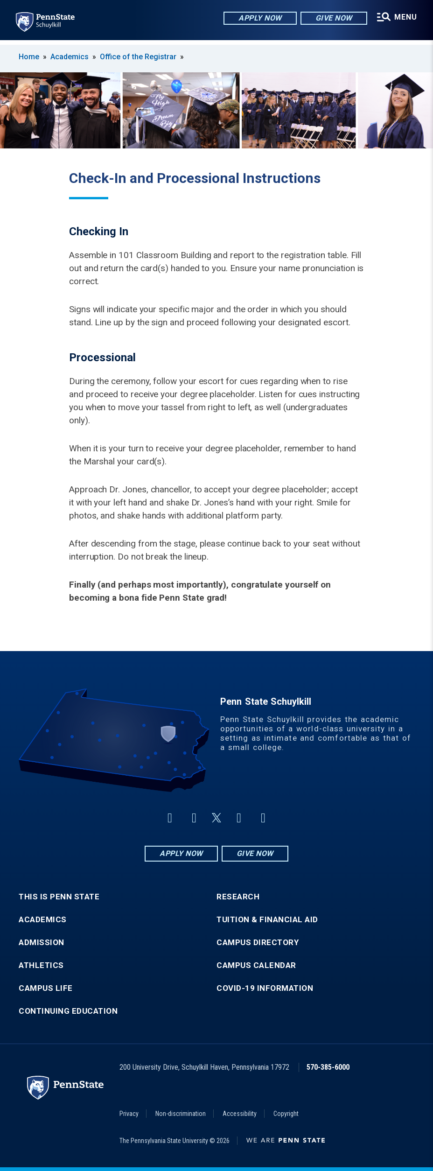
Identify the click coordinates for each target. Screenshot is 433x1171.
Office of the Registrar (138, 56)
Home (29, 56)
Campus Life (46, 988)
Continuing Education (68, 1011)
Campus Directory (257, 942)
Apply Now (258, 18)
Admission (41, 942)
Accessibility (240, 1113)
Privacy (129, 1113)
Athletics (41, 965)
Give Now (332, 18)
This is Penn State (59, 896)
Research (237, 896)
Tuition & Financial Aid (267, 919)
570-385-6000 (328, 1067)
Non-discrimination (180, 1113)
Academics (69, 56)
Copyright (286, 1113)
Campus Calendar (256, 965)
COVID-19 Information (264, 988)
